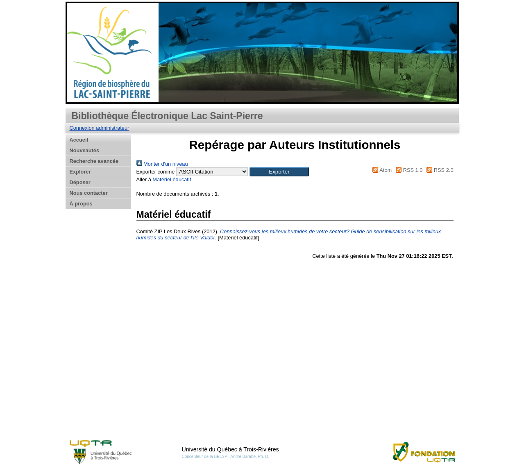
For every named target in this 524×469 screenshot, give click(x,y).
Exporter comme (155, 172)
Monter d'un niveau (162, 164)
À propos (81, 204)
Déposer (80, 182)
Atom (381, 170)
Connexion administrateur (99, 128)
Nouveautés (85, 150)
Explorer (80, 172)
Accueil (79, 140)
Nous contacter (89, 193)
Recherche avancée (94, 161)
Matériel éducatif (171, 179)
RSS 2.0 (439, 170)
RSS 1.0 (408, 170)
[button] (279, 171)
